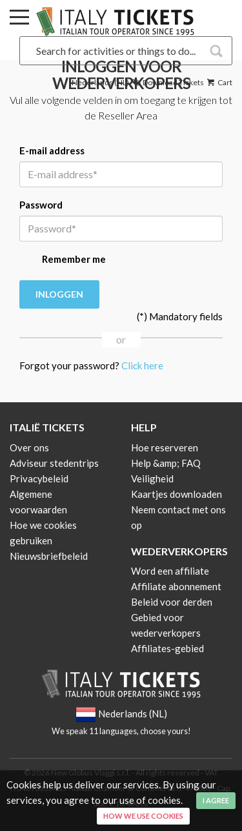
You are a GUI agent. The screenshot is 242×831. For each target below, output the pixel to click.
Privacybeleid (39, 478)
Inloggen (59, 294)
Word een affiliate (170, 571)
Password (41, 204)
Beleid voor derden (171, 602)
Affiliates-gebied (167, 648)
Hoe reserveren (164, 447)
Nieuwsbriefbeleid (49, 556)
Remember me (62, 260)
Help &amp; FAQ (166, 463)
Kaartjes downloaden (176, 494)
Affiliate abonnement (176, 586)
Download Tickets (167, 82)
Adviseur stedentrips (54, 463)
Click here (142, 365)
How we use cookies (143, 816)
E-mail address (52, 150)
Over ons (29, 447)
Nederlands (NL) (100, 82)
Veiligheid (152, 478)
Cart (218, 82)
